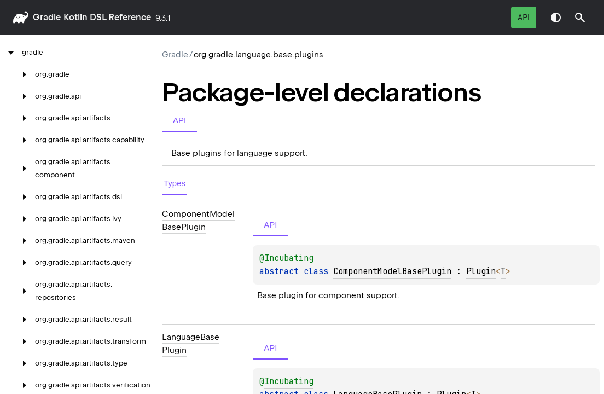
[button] (580, 17)
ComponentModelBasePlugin (392, 271)
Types (174, 183)
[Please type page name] (580, 17)
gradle (47, 17)
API (524, 17)
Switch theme (556, 17)
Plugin (481, 271)
